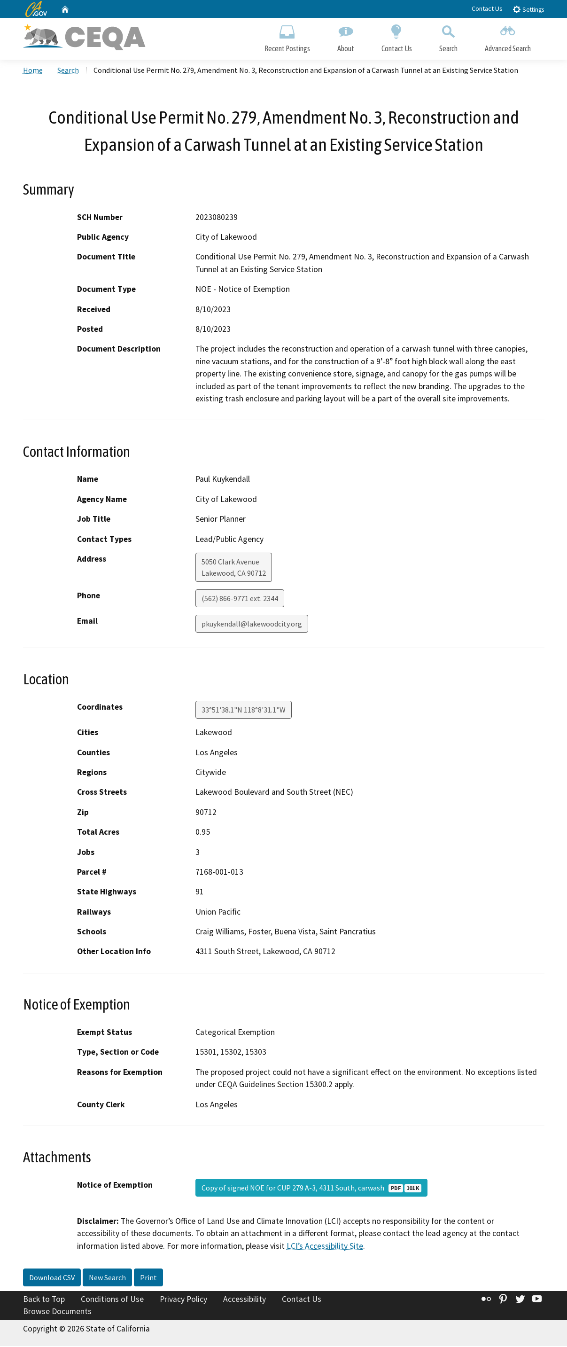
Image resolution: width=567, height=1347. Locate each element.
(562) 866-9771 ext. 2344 (240, 599)
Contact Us (487, 8)
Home (33, 71)
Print (148, 1278)
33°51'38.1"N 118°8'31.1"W (244, 710)
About (345, 36)
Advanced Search (508, 36)
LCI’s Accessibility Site (325, 1247)
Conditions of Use (112, 1300)
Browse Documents (57, 1312)
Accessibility (244, 1300)
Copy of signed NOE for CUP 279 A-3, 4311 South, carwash (311, 1188)
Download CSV (52, 1278)
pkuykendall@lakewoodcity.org (252, 624)
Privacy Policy (183, 1300)
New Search (107, 1278)
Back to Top (44, 1300)
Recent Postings (287, 36)
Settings (528, 9)
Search (448, 36)
